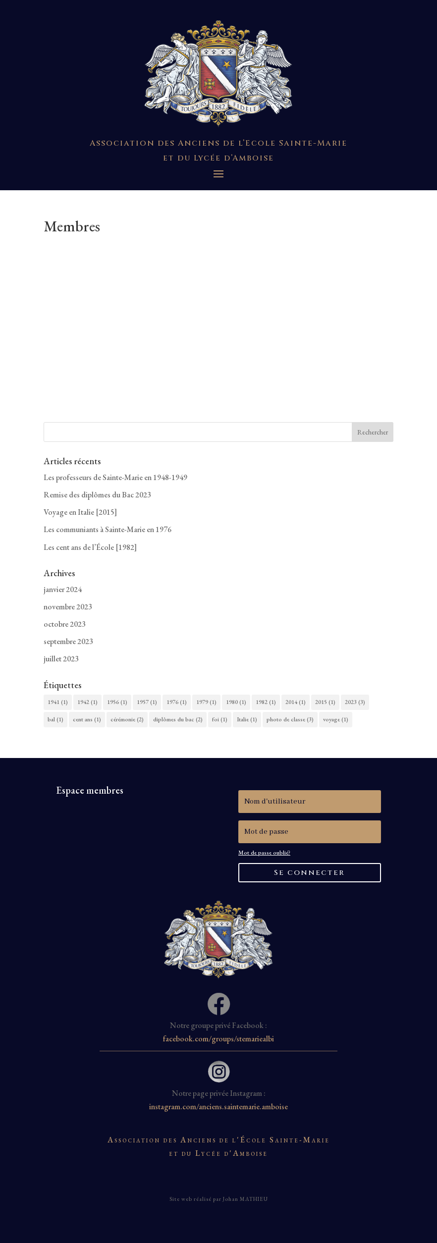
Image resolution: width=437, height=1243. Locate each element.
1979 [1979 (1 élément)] (206, 702)
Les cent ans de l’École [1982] (90, 547)
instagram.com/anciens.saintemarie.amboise (218, 1106)
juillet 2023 (61, 658)
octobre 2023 (65, 624)
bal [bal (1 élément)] (55, 719)
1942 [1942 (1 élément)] (87, 702)
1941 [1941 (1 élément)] (58, 702)
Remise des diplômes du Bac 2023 (97, 494)
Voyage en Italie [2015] (80, 512)
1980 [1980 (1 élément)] (236, 702)
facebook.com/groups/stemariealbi (218, 1038)
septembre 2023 (68, 641)
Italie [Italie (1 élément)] (247, 719)
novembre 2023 (68, 606)
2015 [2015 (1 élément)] (325, 702)
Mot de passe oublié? (264, 853)
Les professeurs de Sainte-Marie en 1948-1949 (115, 477)
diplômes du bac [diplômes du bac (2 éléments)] (178, 719)
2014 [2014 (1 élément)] (295, 702)
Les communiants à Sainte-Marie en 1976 (107, 529)
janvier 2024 (63, 589)
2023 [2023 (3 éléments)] (355, 702)
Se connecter (309, 872)
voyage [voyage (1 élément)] (335, 719)
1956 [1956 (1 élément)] (117, 702)
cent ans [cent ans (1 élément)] (87, 719)
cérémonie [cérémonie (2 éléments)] (127, 719)
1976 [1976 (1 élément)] (176, 702)
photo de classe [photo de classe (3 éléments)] (290, 719)
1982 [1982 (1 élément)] (266, 702)
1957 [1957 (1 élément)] (147, 702)
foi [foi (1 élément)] (219, 719)
